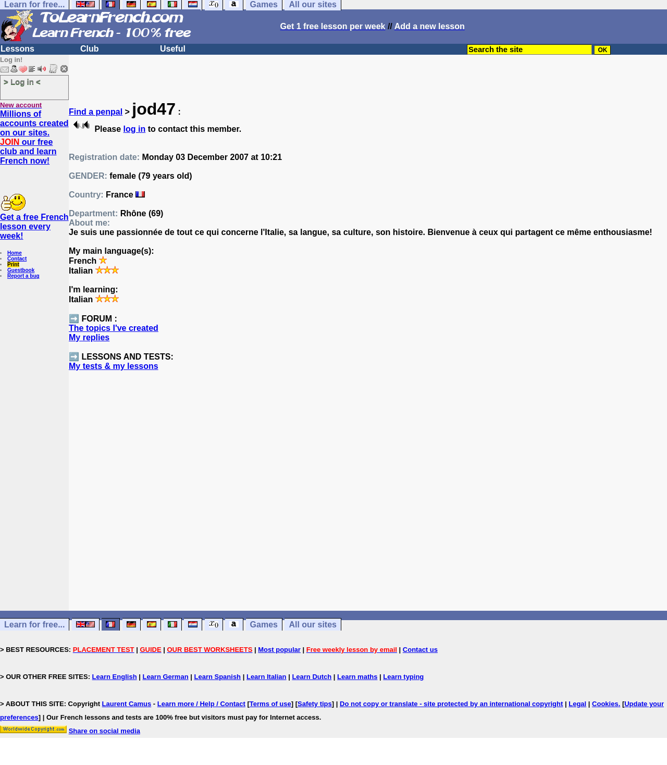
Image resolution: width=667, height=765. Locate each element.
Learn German (165, 677)
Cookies (605, 704)
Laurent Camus (127, 704)
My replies (89, 337)
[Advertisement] (368, 510)
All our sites (313, 624)
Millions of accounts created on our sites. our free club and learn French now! (34, 137)
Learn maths (357, 677)
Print (13, 264)
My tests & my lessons (113, 366)
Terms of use (270, 704)
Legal (577, 704)
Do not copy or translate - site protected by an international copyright (451, 704)
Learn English (114, 677)
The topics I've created (113, 328)
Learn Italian (266, 677)
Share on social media (104, 731)
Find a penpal (95, 111)
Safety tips (315, 704)
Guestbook (20, 270)
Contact (17, 259)
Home (14, 253)
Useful (173, 48)
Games (264, 624)
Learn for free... (34, 624)
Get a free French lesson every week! (34, 226)
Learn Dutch (311, 677)
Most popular (279, 649)
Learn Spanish (217, 677)
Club (89, 48)
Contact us (420, 649)
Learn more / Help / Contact (201, 704)
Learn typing (403, 677)
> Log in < (22, 81)
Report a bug (23, 276)
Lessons (17, 48)
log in (134, 129)
